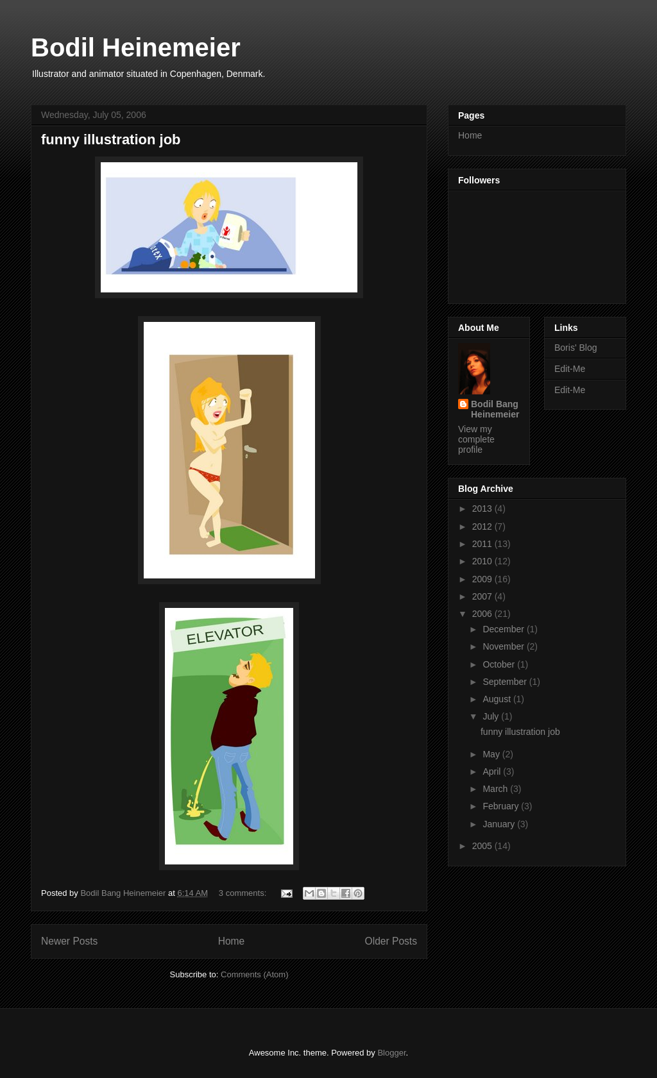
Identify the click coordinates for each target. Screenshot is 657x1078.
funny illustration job (111, 139)
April (492, 771)
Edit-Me (569, 369)
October (499, 664)
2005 (483, 846)
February (501, 806)
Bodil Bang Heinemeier (495, 409)
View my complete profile (476, 439)
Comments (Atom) (254, 974)
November (504, 646)
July (491, 716)
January (499, 824)
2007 (483, 596)
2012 (483, 526)
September (505, 682)
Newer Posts (69, 941)
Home (231, 941)
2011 (483, 544)
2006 (483, 614)
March (496, 789)
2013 (483, 508)
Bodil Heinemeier (136, 47)
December (504, 629)
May (492, 754)
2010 (483, 561)
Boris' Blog (575, 347)
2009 (483, 579)
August (497, 699)
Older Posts (391, 941)
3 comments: (244, 893)
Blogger (391, 1052)
